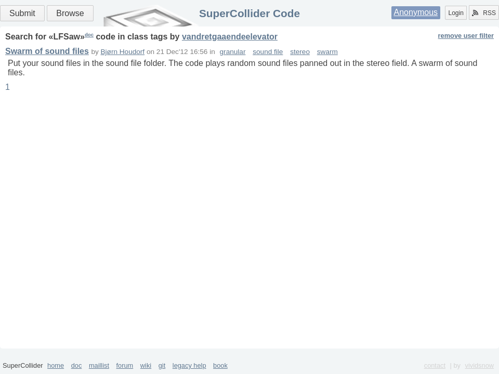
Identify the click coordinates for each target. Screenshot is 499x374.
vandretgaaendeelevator (230, 36)
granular (233, 52)
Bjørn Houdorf (123, 52)
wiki (145, 365)
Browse (70, 13)
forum (125, 365)
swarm (327, 52)
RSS (484, 13)
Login (455, 13)
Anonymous (416, 12)
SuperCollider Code (249, 13)
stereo (300, 52)
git (162, 365)
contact (434, 365)
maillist (99, 365)
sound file (268, 52)
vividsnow (479, 365)
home (55, 365)
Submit (22, 13)
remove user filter (466, 35)
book (220, 365)
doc (89, 34)
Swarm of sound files (47, 51)
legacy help (189, 365)
